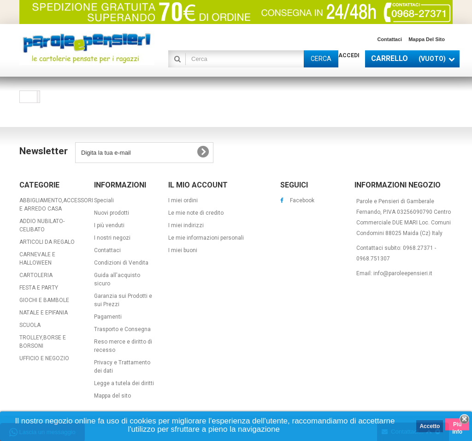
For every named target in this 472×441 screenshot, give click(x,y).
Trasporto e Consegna (122, 329)
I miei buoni (182, 250)
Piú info (457, 425)
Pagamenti (108, 317)
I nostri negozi (112, 238)
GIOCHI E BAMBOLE (44, 300)
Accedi (349, 55)
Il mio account (198, 185)
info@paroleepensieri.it (402, 273)
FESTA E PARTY (38, 287)
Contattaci (389, 39)
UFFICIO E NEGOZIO (44, 358)
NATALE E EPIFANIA (43, 312)
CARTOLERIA (36, 275)
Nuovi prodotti (111, 213)
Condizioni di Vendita (121, 263)
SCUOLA (30, 325)
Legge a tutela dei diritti (124, 383)
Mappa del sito (426, 39)
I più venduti (109, 225)
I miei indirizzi (186, 225)
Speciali (104, 200)
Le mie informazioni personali (206, 238)
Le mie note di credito (196, 213)
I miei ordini (183, 200)
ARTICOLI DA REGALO (47, 242)
